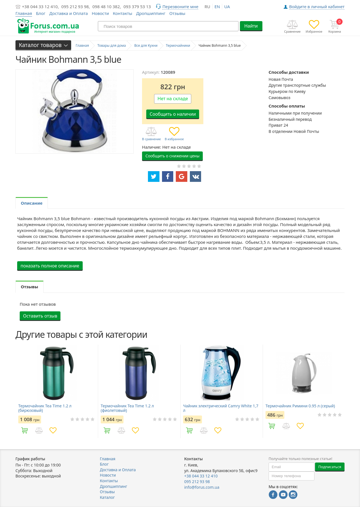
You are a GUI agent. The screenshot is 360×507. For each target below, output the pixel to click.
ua (227, 6)
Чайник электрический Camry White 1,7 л (220, 408)
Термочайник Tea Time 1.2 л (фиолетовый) (127, 408)
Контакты (122, 13)
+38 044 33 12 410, (40, 6)
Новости (100, 13)
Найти (251, 26)
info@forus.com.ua (201, 487)
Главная (107, 458)
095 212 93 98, (75, 6)
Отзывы (177, 13)
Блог (41, 13)
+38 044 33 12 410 (201, 476)
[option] (56, 391)
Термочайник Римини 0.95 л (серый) (300, 406)
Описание (31, 203)
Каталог (107, 497)
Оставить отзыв (40, 316)
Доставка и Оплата (68, 13)
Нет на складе (173, 98)
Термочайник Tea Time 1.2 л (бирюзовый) (44, 408)
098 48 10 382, (107, 6)
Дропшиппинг (150, 13)
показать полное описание (50, 266)
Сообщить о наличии (173, 114)
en (217, 6)
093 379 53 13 (137, 6)
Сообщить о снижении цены (172, 155)
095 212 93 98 (197, 481)
